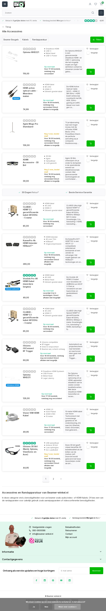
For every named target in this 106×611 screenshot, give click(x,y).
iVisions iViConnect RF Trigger (30, 355)
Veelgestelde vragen (42, 527)
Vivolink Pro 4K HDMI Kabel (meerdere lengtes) (30, 287)
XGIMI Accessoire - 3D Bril (31, 162)
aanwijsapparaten (52, 500)
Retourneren (71, 530)
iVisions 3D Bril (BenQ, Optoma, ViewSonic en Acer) (30, 452)
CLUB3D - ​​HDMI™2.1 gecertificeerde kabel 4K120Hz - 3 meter (30, 322)
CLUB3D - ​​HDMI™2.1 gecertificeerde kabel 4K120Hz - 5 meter (30, 212)
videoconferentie (71, 500)
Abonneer (96, 579)
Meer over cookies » (67, 607)
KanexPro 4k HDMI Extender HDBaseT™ (30, 245)
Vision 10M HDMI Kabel (31, 416)
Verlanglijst (91, 49)
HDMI (78, 498)
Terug (6, 27)
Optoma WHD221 (31, 52)
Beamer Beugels (11, 39)
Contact (68, 534)
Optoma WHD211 (31, 381)
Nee (46, 607)
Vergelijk (92, 53)
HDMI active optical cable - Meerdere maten (30, 92)
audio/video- (67, 498)
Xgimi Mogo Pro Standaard (30, 125)
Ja (34, 607)
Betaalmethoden (72, 527)
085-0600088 (38, 530)
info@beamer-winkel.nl (42, 534)
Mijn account (71, 537)
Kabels (25, 39)
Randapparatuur (39, 39)
